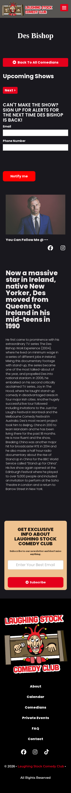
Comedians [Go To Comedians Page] (35, 707)
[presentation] (31, 160)
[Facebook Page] (50, 248)
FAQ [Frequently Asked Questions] (35, 728)
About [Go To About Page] (35, 686)
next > (10, 90)
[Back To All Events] (35, 62)
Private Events (35, 717)
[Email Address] (35, 565)
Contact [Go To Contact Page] (35, 738)
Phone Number (14, 141)
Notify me (19, 176)
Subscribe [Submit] (36, 582)
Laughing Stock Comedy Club (41, 766)
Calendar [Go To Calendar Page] (35, 696)
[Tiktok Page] (46, 753)
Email (7, 126)
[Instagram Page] (63, 248)
